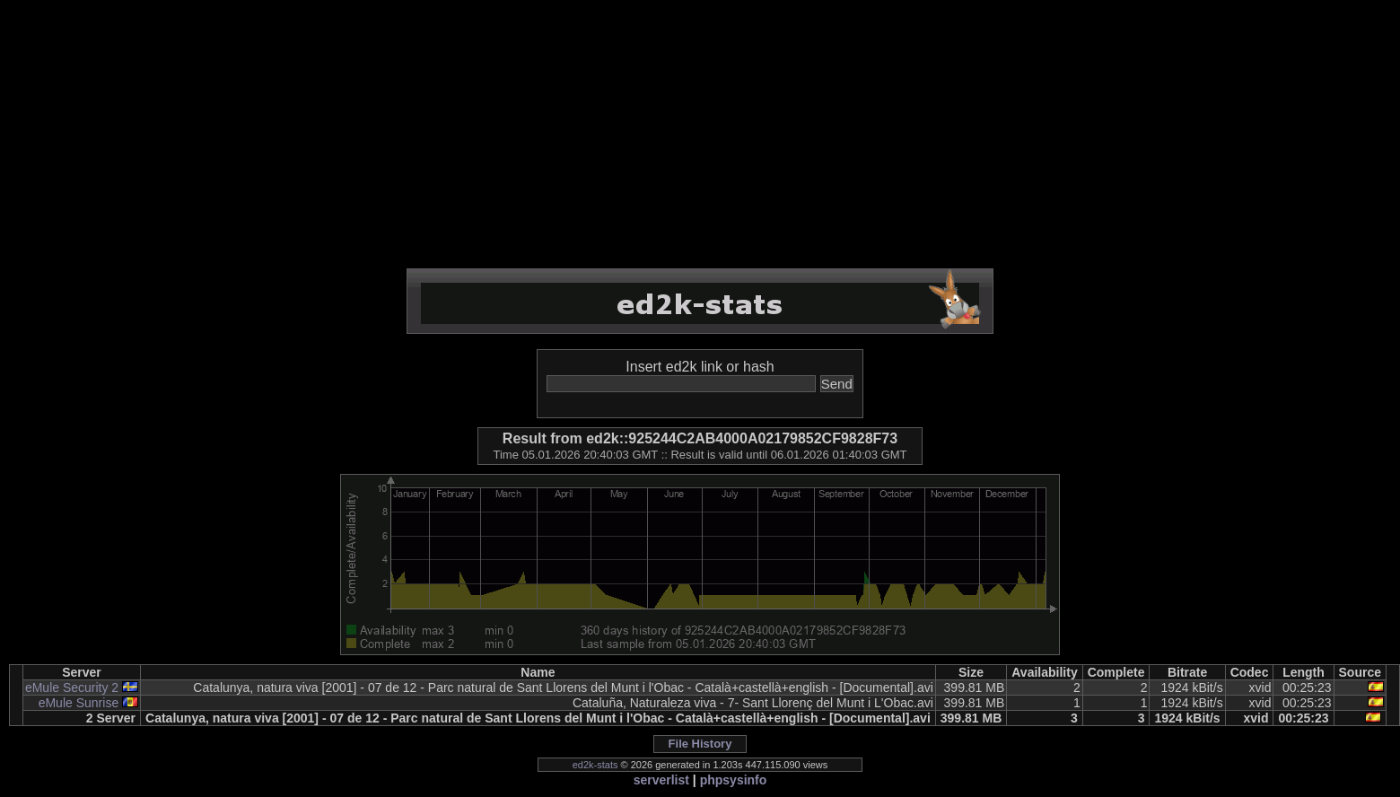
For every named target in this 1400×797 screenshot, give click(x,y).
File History (700, 743)
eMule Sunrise (79, 703)
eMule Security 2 (71, 687)
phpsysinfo (733, 780)
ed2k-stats (595, 764)
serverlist (661, 780)
